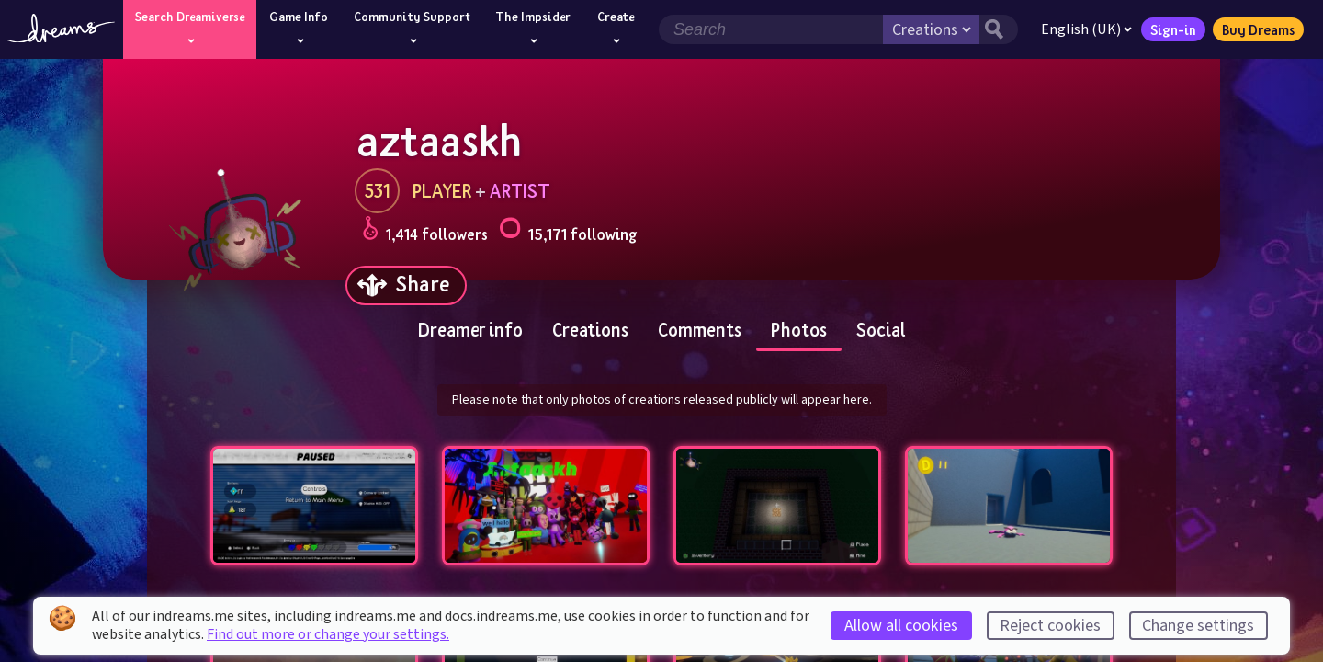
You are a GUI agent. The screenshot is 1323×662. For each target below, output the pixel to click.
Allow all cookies (901, 625)
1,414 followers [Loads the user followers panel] (425, 231)
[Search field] (771, 29)
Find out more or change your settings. (328, 634)
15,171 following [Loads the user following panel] (568, 231)
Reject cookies (1050, 625)
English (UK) (1086, 29)
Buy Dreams (1258, 29)
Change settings (1198, 625)
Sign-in (1173, 29)
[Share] (406, 285)
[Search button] (998, 29)
